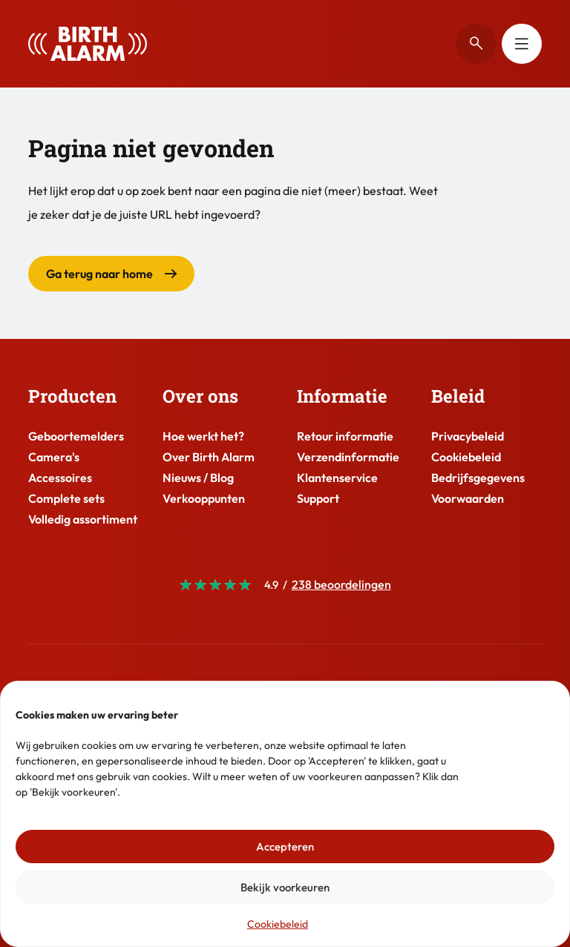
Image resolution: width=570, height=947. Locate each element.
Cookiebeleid (277, 924)
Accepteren (285, 846)
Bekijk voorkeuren (285, 887)
